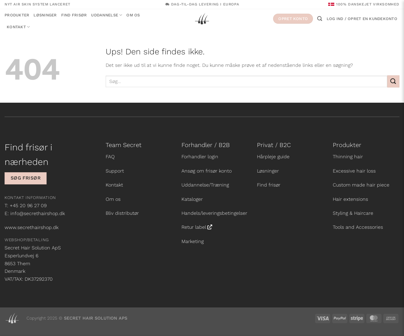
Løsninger (45, 15)
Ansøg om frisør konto (206, 171)
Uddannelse (106, 15)
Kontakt (18, 27)
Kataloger (192, 199)
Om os (133, 15)
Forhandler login (199, 156)
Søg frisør (26, 178)
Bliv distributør (122, 213)
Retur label (193, 227)
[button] (319, 19)
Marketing (192, 241)
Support (115, 171)
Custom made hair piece (361, 185)
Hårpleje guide (273, 156)
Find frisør (74, 15)
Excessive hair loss (354, 171)
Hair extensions (350, 199)
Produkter (17, 15)
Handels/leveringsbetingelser (214, 213)
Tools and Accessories (358, 227)
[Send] (393, 81)
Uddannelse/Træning (205, 185)
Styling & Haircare (353, 213)
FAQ (110, 156)
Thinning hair (348, 156)
